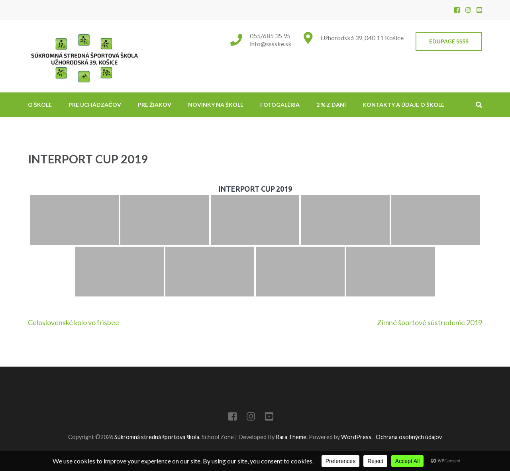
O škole (40, 104)
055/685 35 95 (270, 35)
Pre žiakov (154, 104)
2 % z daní (331, 104)
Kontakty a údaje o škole (403, 104)
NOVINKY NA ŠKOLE (215, 104)
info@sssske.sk (271, 43)
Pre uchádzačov (95, 104)
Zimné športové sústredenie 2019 (429, 322)
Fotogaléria (280, 104)
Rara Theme (291, 437)
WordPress (356, 437)
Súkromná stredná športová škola (156, 437)
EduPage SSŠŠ (449, 41)
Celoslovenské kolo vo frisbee (73, 322)
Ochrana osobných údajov (409, 437)
